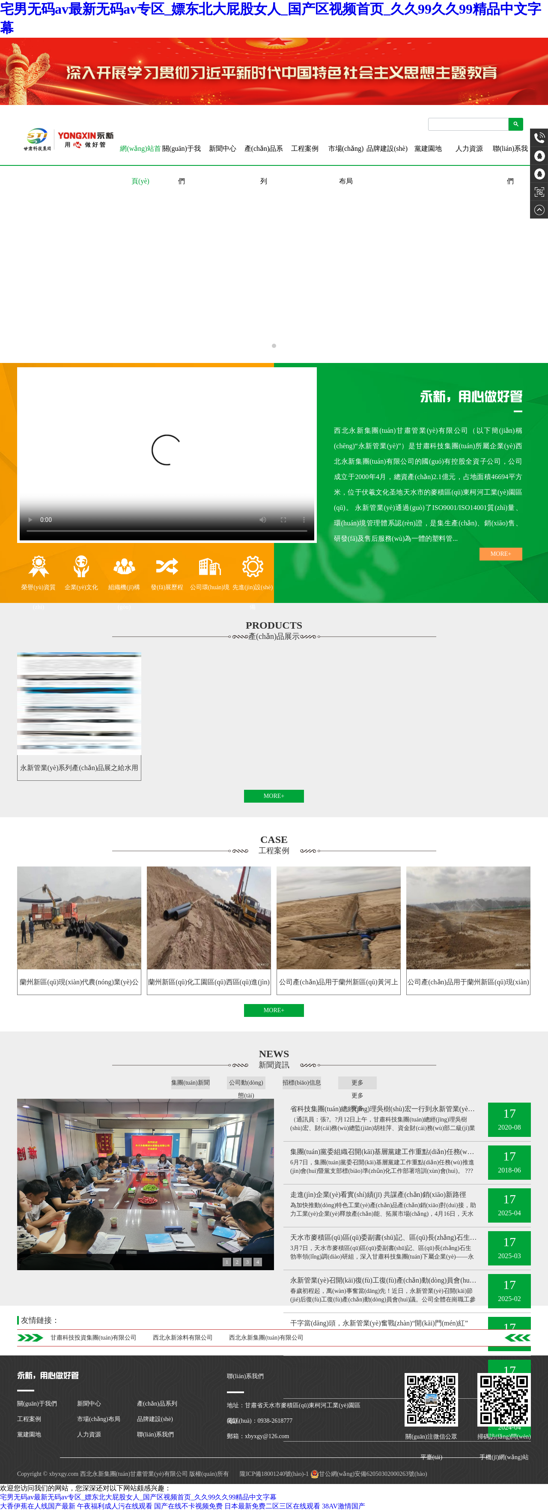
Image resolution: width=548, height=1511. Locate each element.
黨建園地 (428, 148)
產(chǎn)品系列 (263, 165)
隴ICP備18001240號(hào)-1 (273, 1474)
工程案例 (305, 148)
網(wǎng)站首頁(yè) (140, 155)
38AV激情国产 (343, 1506)
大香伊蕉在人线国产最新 (37, 1506)
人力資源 (469, 148)
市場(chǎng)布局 (346, 165)
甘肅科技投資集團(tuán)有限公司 (94, 1337)
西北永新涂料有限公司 (183, 1337)
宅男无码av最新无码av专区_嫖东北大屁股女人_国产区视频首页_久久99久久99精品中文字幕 (138, 1497)
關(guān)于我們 (181, 165)
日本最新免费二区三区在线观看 (272, 1506)
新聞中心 (222, 148)
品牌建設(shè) (387, 148)
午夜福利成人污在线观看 (114, 1506)
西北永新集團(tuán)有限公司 (266, 1337)
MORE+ (501, 554)
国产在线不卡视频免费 (188, 1506)
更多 (357, 1082)
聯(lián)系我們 (510, 165)
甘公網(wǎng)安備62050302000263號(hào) (368, 1474)
